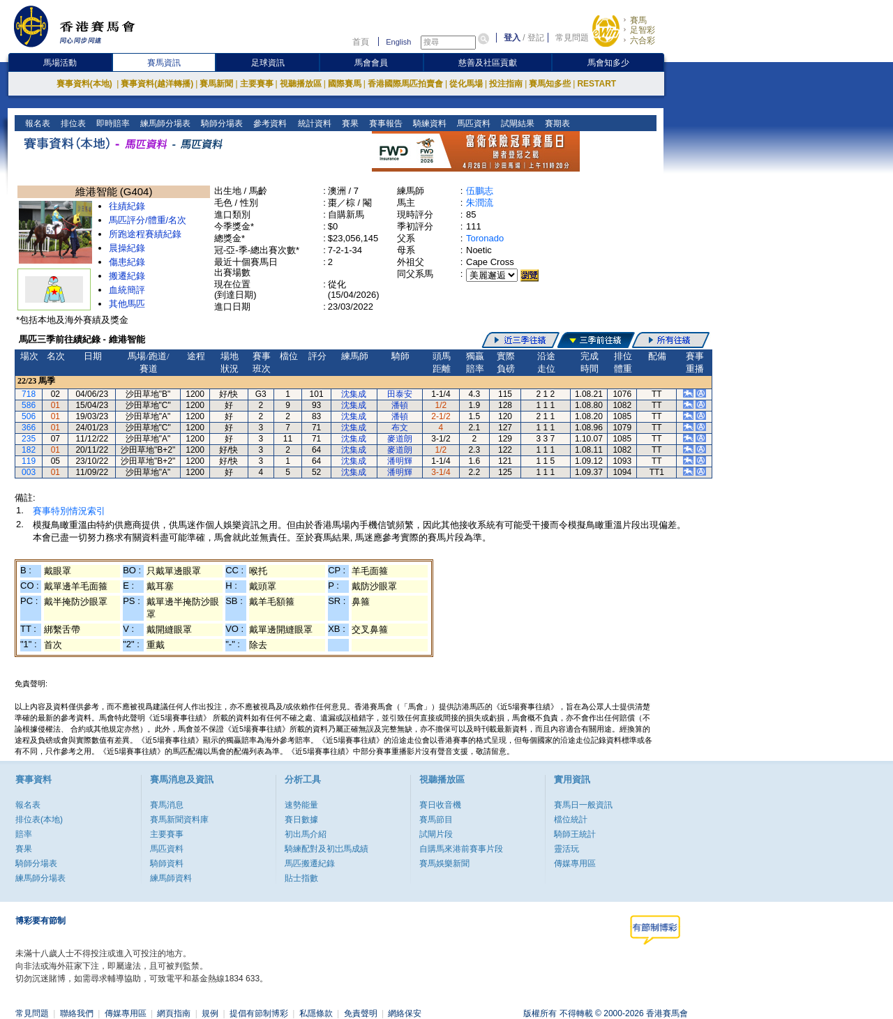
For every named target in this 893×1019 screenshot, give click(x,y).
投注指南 (506, 84)
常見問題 (572, 38)
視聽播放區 (301, 84)
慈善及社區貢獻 (487, 63)
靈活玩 (566, 849)
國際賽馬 (344, 84)
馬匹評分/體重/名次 (147, 220)
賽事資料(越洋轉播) (157, 84)
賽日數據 (301, 819)
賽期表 (555, 123)
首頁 (360, 42)
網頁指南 (173, 1013)
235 (29, 439)
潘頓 (399, 405)
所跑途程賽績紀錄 (145, 234)
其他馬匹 (127, 304)
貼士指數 (301, 878)
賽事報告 (384, 123)
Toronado (485, 238)
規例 (210, 1013)
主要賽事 (256, 84)
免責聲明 (360, 1013)
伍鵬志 (479, 191)
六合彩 (642, 40)
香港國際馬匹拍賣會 (405, 84)
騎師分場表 (221, 123)
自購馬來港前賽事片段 (461, 849)
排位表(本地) (39, 819)
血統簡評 (127, 290)
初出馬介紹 (306, 834)
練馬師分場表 (164, 123)
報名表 (36, 123)
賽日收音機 (440, 805)
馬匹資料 (472, 123)
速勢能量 (301, 805)
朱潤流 (479, 202)
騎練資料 (428, 123)
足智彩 (642, 30)
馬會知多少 (608, 63)
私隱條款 (316, 1013)
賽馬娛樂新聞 (444, 863)
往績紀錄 (127, 206)
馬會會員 (371, 63)
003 (29, 472)
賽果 (348, 123)
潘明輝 (399, 461)
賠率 (23, 834)
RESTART (596, 84)
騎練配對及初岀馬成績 (326, 849)
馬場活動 (60, 63)
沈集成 (353, 394)
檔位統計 (570, 819)
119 (29, 461)
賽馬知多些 (550, 84)
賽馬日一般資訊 (583, 805)
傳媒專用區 (575, 863)
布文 (399, 427)
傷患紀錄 (127, 262)
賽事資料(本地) (85, 84)
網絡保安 (404, 1013)
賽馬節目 (436, 819)
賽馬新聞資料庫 (179, 819)
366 (29, 427)
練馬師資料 (171, 878)
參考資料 (269, 123)
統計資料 (313, 123)
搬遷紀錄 (127, 276)
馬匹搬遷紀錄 (310, 863)
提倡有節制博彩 (259, 1013)
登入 (512, 38)
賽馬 (638, 20)
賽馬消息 (166, 805)
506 (29, 416)
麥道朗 (399, 439)
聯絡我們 (76, 1013)
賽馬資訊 (164, 63)
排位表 (72, 123)
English (398, 42)
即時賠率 (112, 123)
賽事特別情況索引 (69, 511)
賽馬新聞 (216, 84)
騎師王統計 (575, 834)
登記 (535, 38)
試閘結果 (516, 123)
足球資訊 (268, 63)
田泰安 (399, 394)
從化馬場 (466, 84)
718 (29, 394)
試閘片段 (436, 834)
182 (29, 450)
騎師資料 (166, 863)
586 (29, 405)
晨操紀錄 (127, 248)
